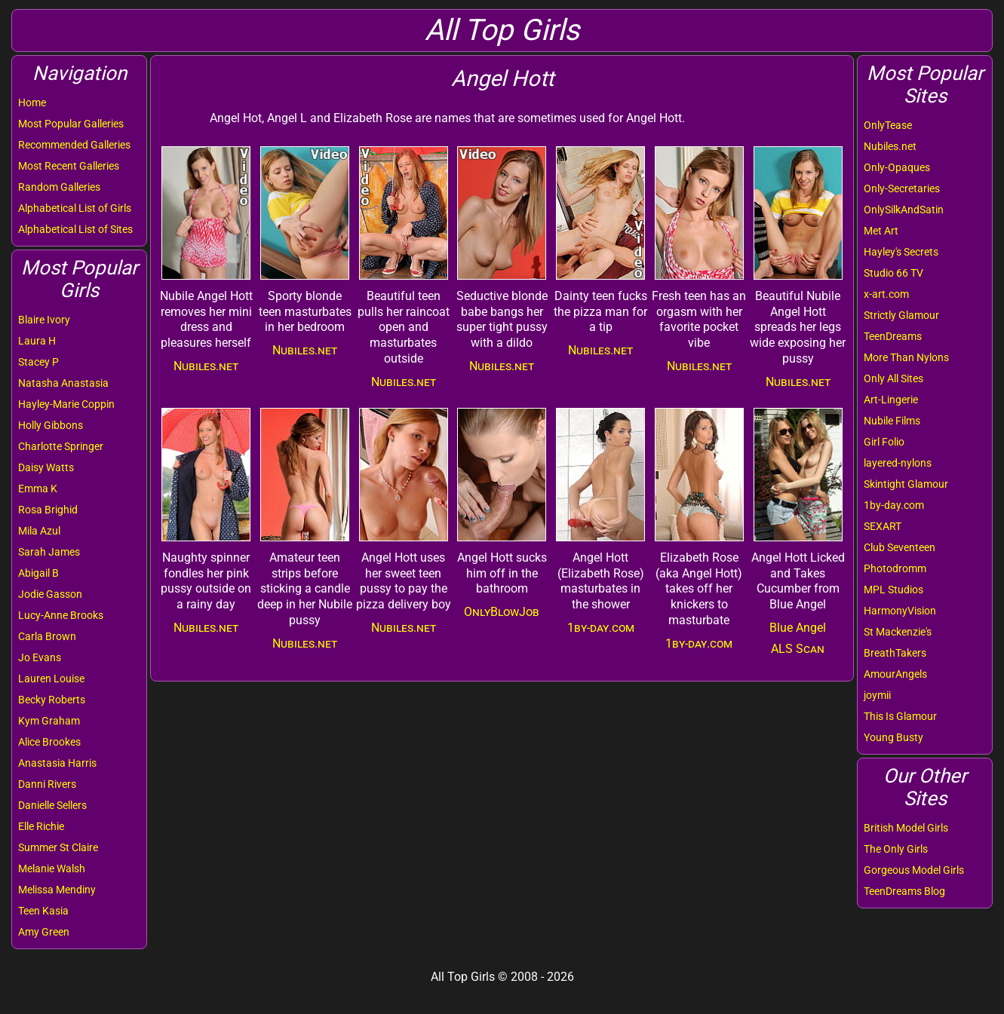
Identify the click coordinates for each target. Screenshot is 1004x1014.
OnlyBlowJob (501, 612)
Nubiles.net (890, 146)
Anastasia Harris (57, 763)
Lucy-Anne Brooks (60, 615)
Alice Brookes (49, 742)
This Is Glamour (900, 716)
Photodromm (895, 568)
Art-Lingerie (891, 400)
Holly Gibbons (50, 425)
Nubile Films (892, 421)
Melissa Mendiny (57, 890)
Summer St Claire (58, 847)
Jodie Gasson (50, 594)
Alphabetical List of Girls (74, 208)
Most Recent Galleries (68, 166)
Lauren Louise (51, 678)
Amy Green (43, 932)
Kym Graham (49, 721)
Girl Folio (884, 442)
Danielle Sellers (52, 805)
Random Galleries (59, 187)
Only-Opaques (897, 167)
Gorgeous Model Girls (914, 870)
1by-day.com (894, 505)
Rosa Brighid (48, 510)
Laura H (37, 341)
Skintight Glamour (906, 484)
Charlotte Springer (60, 446)
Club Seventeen (899, 547)
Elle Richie (41, 826)
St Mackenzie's (898, 632)
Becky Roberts (51, 700)
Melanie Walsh (51, 868)
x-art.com (886, 294)
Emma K (37, 488)
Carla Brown (47, 636)
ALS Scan (797, 649)
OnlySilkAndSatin (904, 210)
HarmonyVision (900, 611)
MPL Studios (893, 590)
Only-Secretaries (902, 188)
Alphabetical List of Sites (75, 229)
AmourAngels (895, 674)
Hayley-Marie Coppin (66, 404)
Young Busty (893, 737)
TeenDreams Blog (904, 891)
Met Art (881, 231)
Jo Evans (39, 657)
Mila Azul (39, 531)
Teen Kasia (43, 911)
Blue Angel (797, 627)
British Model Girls (906, 828)
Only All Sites (893, 378)
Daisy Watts (46, 467)
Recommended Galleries (74, 145)
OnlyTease (888, 125)
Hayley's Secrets (901, 252)
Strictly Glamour (901, 315)
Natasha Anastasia (63, 383)
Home (32, 102)
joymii (877, 695)
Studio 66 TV (893, 273)
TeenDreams (893, 336)
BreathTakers (895, 653)
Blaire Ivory (44, 320)
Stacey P (38, 362)
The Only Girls (896, 849)
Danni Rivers (47, 784)
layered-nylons (898, 463)
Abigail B (38, 573)
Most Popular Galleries (71, 124)
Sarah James (49, 552)
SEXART (882, 526)
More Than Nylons (906, 357)
